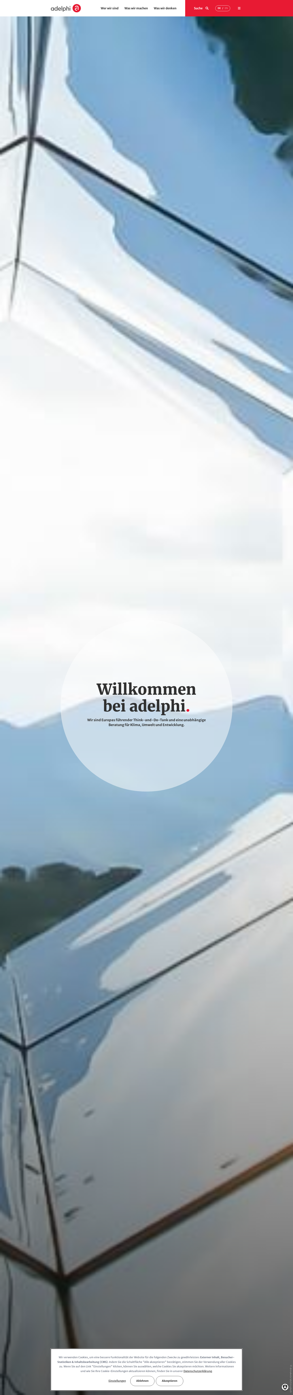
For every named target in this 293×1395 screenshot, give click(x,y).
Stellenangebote (209, 1338)
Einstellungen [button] (117, 1380)
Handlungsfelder (20, 169)
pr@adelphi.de (164, 998)
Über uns (56, 1319)
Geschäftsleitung (61, 1325)
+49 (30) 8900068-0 (170, 961)
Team (54, 1332)
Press (152, 1344)
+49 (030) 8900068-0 (119, 1265)
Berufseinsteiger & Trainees (216, 1325)
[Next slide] (253, 664)
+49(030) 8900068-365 (170, 1265)
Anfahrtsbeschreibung (65, 1277)
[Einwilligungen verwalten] (285, 1387)
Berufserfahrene (209, 1319)
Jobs (201, 1344)
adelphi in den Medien (163, 1338)
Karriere (15, 204)
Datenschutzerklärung (197, 1371)
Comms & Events (110, 1344)
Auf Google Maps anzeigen (68, 1287)
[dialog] (146, 1370)
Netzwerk (57, 1344)
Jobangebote (179, 879)
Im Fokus (16, 179)
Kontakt (15, 212)
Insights (154, 1325)
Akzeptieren (169, 1380)
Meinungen (17, 187)
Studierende (206, 1332)
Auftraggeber (59, 1338)
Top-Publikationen (162, 602)
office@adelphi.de (167, 967)
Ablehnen (142, 1380)
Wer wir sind (109, 8)
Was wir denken (165, 8)
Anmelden (218, 1063)
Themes (105, 1325)
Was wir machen (136, 8)
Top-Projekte (126, 602)
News (14, 195)
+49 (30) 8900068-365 (171, 992)
